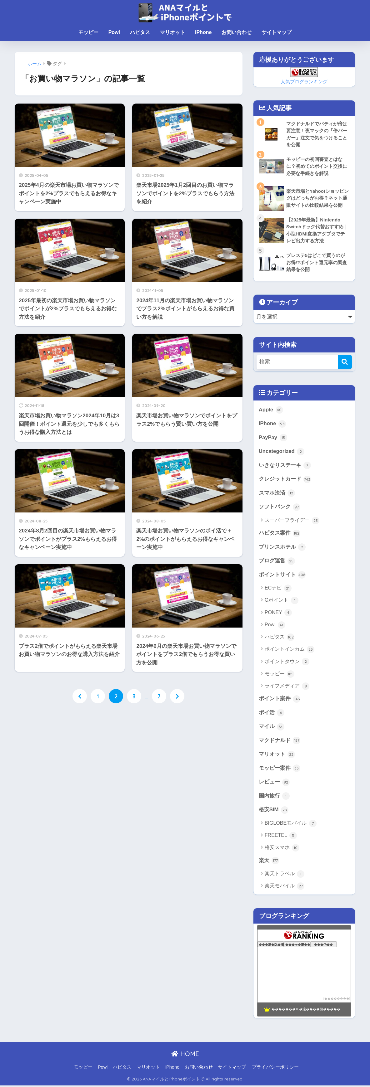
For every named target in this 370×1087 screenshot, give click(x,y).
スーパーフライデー (292, 521)
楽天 (269, 862)
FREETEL (281, 837)
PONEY (278, 614)
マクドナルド (280, 741)
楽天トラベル (284, 875)
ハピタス (140, 32)
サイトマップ (277, 32)
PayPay (273, 438)
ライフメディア (287, 687)
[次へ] (177, 696)
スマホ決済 (277, 493)
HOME (185, 1056)
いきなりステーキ (285, 466)
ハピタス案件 (280, 534)
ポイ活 (272, 714)
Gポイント (281, 601)
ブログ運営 (277, 562)
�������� (336, 1000)
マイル (272, 728)
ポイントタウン (287, 663)
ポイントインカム (289, 650)
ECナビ (278, 589)
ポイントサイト (282, 576)
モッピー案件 (280, 770)
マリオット (172, 32)
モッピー (88, 32)
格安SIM (273, 811)
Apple (271, 410)
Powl (114, 32)
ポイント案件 (280, 700)
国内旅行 (274, 797)
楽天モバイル (284, 888)
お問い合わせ (237, 32)
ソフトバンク (280, 508)
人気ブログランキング (304, 81)
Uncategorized (282, 452)
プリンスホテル (282, 548)
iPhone (203, 32)
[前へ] (79, 696)
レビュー (274, 784)
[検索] (345, 362)
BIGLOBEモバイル (291, 825)
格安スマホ (282, 849)
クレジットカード (285, 480)
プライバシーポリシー (275, 1068)
